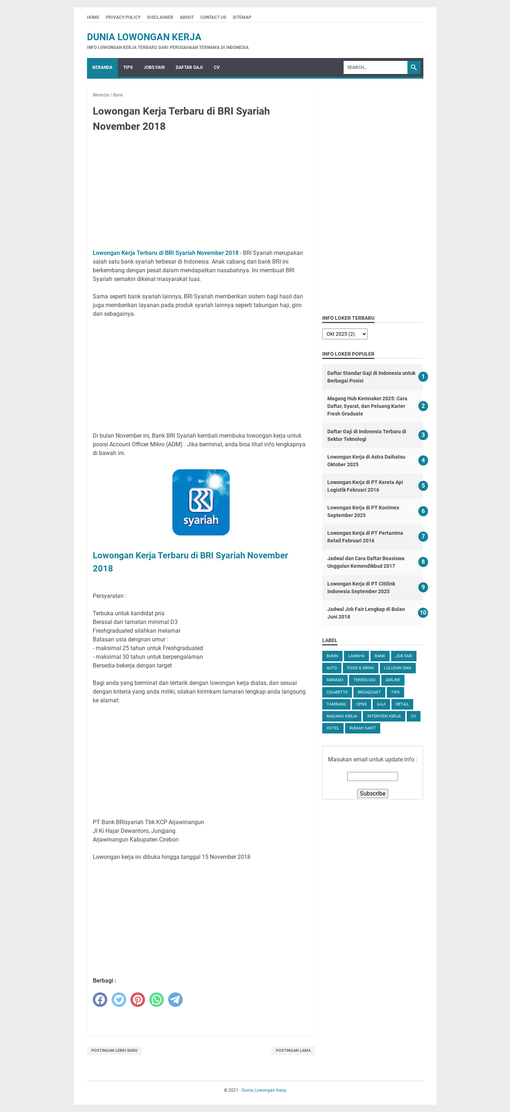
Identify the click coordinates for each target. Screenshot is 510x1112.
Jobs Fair (154, 67)
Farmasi (335, 680)
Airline (393, 680)
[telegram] (175, 999)
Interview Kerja (384, 716)
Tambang (336, 704)
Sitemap (242, 17)
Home (93, 17)
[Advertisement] (201, 192)
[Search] (375, 67)
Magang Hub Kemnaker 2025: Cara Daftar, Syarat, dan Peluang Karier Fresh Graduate (367, 406)
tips (395, 692)
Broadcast (369, 692)
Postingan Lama (293, 1050)
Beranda (102, 67)
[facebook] (100, 999)
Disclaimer (160, 17)
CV (217, 67)
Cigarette (337, 692)
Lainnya (356, 656)
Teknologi (364, 680)
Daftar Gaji (189, 67)
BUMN (332, 656)
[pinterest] (137, 999)
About (187, 17)
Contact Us (213, 17)
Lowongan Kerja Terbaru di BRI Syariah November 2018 (166, 252)
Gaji (381, 704)
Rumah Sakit (362, 728)
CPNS (361, 704)
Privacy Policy (123, 17)
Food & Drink (360, 668)
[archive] (345, 333)
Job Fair (403, 656)
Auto (332, 668)
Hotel (333, 728)
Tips (128, 67)
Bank (380, 656)
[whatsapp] (156, 999)
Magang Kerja (342, 716)
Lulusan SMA (397, 668)
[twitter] (119, 999)
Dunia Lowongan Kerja (144, 37)
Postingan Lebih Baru (114, 1050)
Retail (402, 704)
